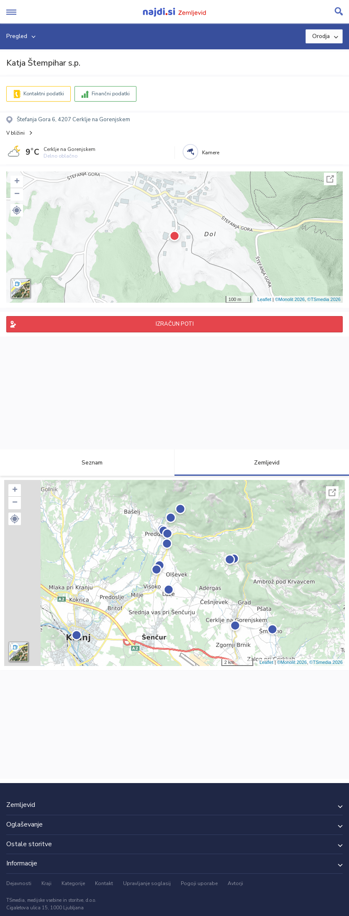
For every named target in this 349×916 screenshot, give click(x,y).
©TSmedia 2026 (324, 299)
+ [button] (17, 182)
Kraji (46, 883)
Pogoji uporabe (199, 883)
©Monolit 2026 (290, 299)
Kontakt (104, 883)
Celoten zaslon (330, 179)
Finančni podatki (111, 93)
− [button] (17, 194)
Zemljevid (262, 463)
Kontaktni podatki (43, 93)
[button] (16, 210)
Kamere (210, 152)
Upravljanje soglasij (147, 883)
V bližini (15, 133)
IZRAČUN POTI (175, 324)
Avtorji (235, 883)
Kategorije (73, 883)
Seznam (87, 463)
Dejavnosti (18, 883)
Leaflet (264, 299)
